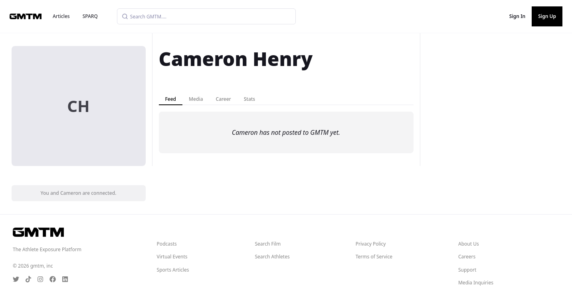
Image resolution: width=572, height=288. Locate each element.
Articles (61, 16)
